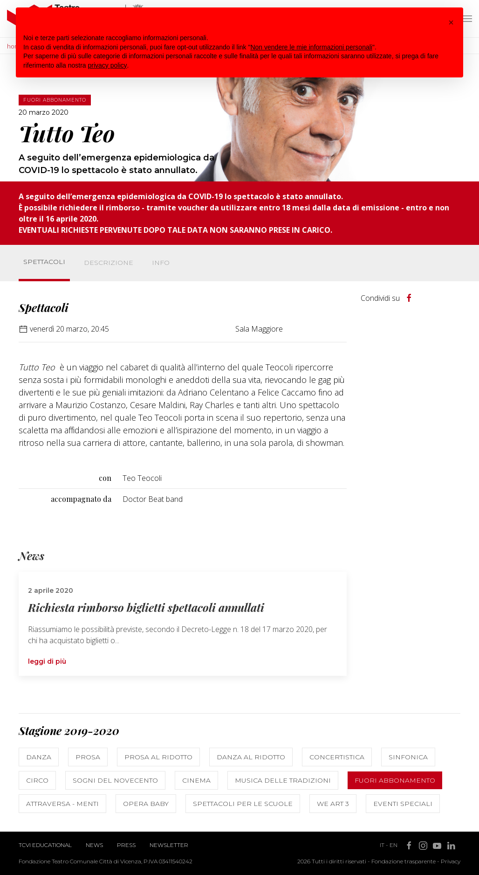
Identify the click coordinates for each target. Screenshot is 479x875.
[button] (451, 22)
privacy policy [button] (107, 65)
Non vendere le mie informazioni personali (311, 47)
